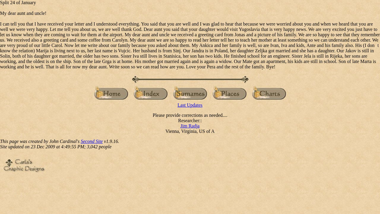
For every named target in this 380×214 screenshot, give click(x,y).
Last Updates (190, 105)
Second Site (92, 141)
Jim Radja (190, 125)
